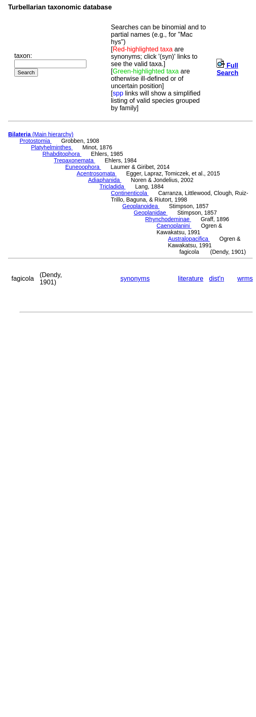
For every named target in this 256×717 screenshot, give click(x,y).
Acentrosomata (97, 173)
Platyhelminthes (52, 147)
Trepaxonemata (74, 160)
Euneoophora (83, 167)
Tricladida (112, 186)
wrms (245, 278)
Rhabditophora (62, 154)
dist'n (216, 278)
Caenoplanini (174, 225)
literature (190, 278)
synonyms (135, 278)
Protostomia (36, 141)
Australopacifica (189, 238)
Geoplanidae (151, 212)
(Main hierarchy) (40, 134)
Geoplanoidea (140, 206)
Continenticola (130, 193)
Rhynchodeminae (168, 219)
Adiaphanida (104, 180)
